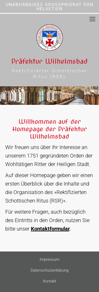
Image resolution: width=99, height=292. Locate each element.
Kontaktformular (50, 229)
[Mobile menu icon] (92, 19)
